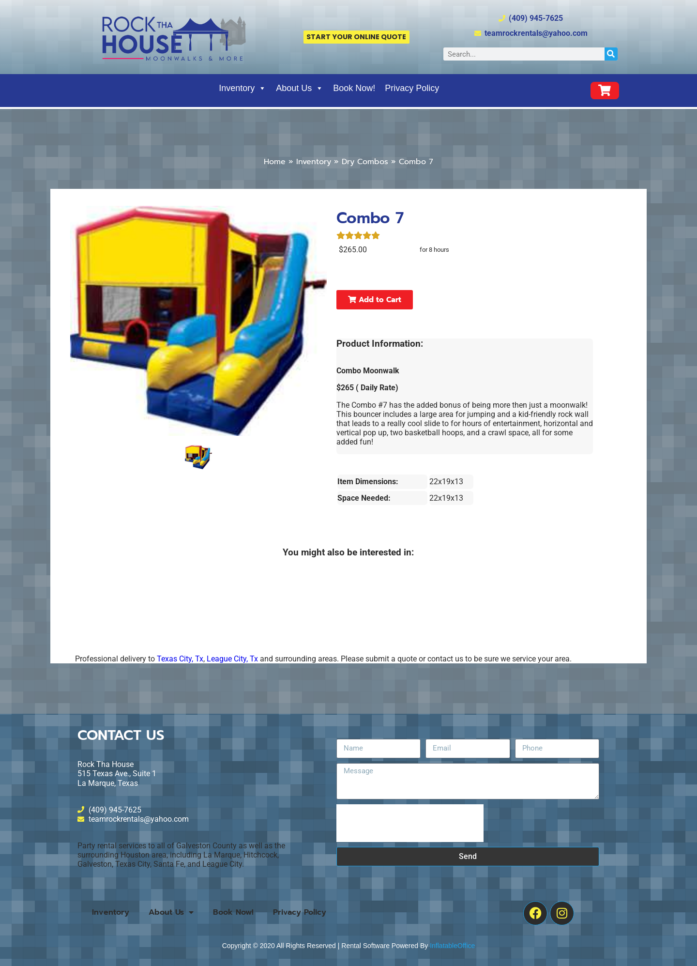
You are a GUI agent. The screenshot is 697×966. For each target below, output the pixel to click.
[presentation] (410, 823)
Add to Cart (374, 299)
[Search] (611, 54)
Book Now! (354, 88)
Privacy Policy (412, 88)
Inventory (242, 88)
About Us (299, 88)
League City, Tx (232, 658)
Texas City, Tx (180, 658)
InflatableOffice (452, 946)
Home (275, 162)
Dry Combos (365, 162)
